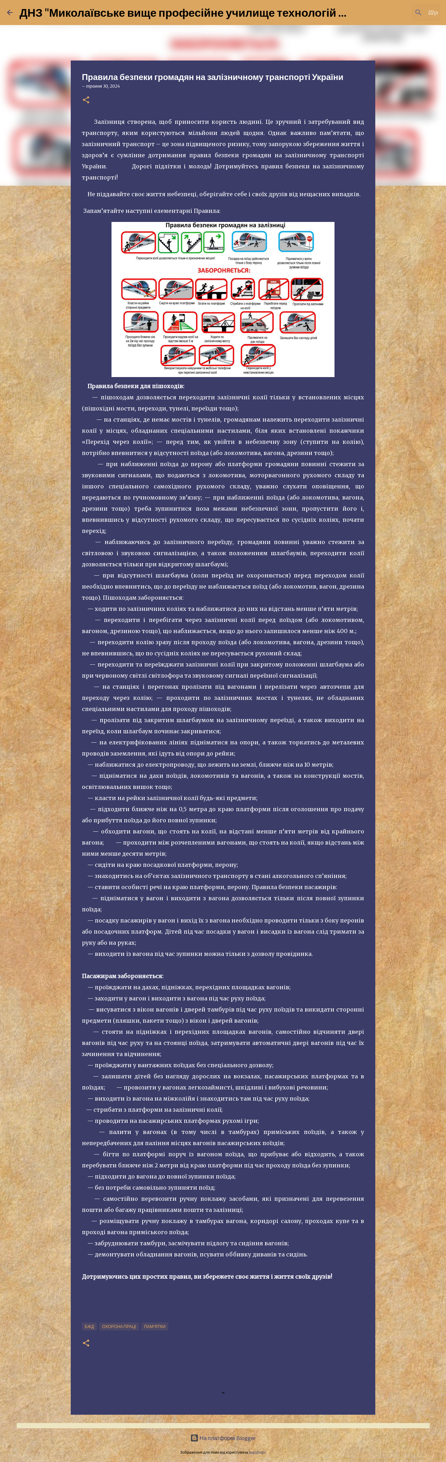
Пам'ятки (155, 1326)
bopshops (257, 1452)
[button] (86, 100)
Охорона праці (119, 1326)
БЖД (89, 1326)
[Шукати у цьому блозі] (403, 12)
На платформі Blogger (223, 1438)
